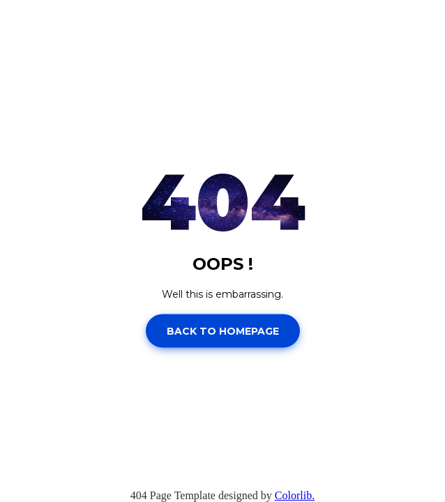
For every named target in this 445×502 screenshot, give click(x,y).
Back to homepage (223, 330)
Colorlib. (295, 495)
